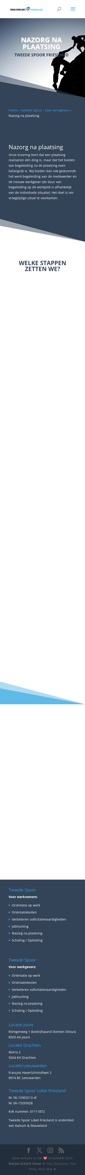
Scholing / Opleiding (27, 940)
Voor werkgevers (57, 110)
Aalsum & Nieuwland (31, 1125)
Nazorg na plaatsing (27, 933)
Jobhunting (20, 926)
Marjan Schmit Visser (25, 1163)
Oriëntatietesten (24, 912)
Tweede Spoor (31, 110)
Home (13, 110)
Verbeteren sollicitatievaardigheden (39, 919)
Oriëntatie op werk (26, 905)
